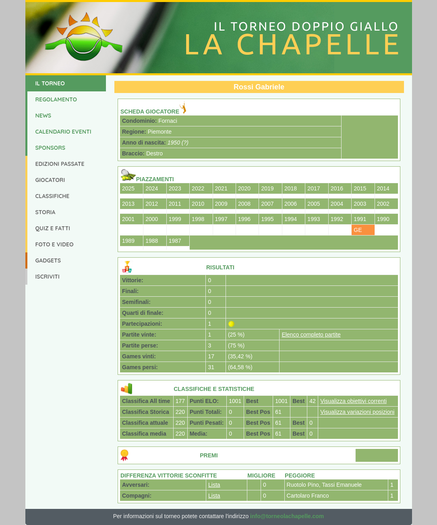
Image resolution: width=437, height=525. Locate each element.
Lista (214, 485)
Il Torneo (50, 83)
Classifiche (52, 196)
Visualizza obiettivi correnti (353, 401)
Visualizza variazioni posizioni (357, 412)
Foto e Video (54, 244)
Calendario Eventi (63, 131)
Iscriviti (47, 276)
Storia (45, 212)
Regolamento (56, 99)
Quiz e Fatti (52, 228)
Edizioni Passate (60, 163)
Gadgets (48, 260)
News (43, 115)
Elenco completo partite (311, 334)
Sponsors (50, 147)
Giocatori (50, 180)
